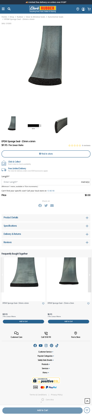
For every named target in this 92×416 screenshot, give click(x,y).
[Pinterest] (51, 345)
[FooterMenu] (16, 335)
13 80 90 (50, 190)
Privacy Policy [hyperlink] (57, 395)
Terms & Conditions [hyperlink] (38, 395)
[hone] (77, 9)
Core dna (46, 400)
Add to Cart (23, 321)
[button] (87, 401)
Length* (5, 176)
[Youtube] (40, 345)
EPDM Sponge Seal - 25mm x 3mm (61, 303)
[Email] (52, 205)
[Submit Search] (9, 9)
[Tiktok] (57, 345)
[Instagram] (46, 345)
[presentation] (2, 274)
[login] (83, 9)
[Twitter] (46, 205)
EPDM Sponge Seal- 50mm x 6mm (16, 303)
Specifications (10, 226)
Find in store (46, 154)
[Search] (3, 9)
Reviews (8, 242)
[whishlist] (89, 9)
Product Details (11, 218)
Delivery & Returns (12, 234)
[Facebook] (40, 205)
